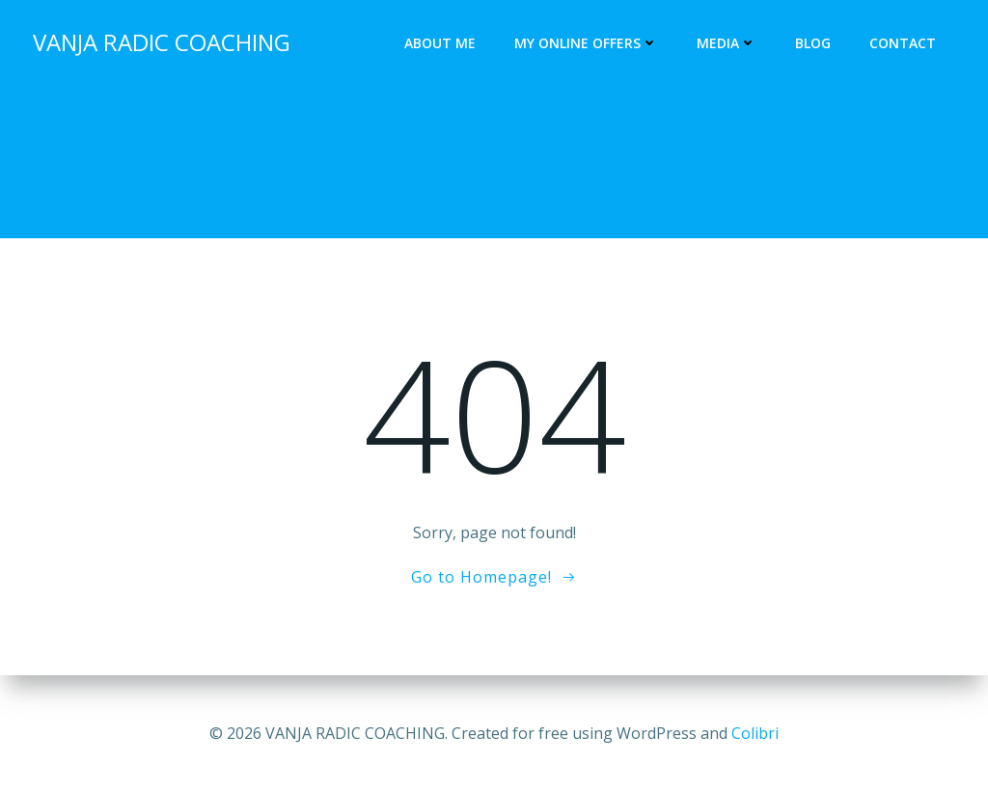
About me (442, 44)
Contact (904, 44)
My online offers (588, 44)
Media (728, 44)
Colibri (755, 733)
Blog (815, 44)
